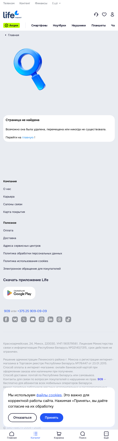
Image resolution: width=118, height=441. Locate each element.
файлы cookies (49, 395)
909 (100, 379)
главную (28, 137)
